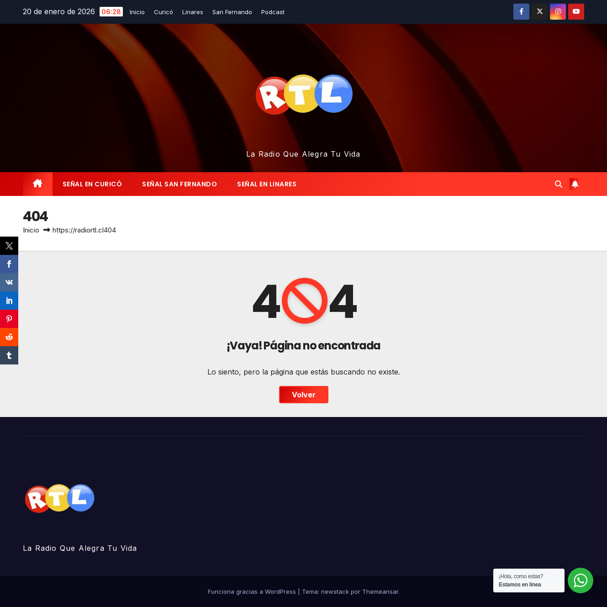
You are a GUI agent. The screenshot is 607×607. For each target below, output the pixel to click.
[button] (558, 184)
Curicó (163, 12)
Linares (192, 12)
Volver (304, 394)
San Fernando (232, 12)
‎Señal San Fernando (179, 184)
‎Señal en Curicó (92, 184)
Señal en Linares (266, 184)
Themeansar (380, 591)
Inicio (137, 12)
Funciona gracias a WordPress (253, 591)
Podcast (273, 12)
